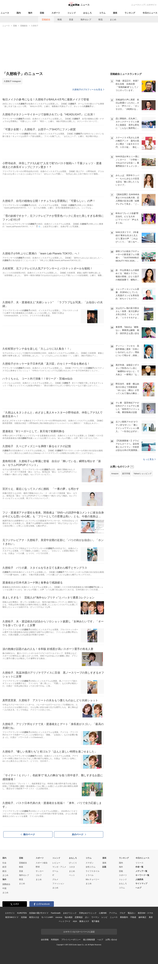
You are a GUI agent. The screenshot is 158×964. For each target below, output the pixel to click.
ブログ (122, 913)
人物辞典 (139, 879)
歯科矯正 (142, 917)
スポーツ (55, 13)
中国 (4, 888)
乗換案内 (124, 917)
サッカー (40, 871)
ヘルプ (138, 888)
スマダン (90, 863)
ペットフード (64, 921)
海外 (30, 13)
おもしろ (87, 13)
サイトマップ (141, 883)
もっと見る (149, 459)
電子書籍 (95, 921)
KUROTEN (22, 913)
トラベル (90, 875)
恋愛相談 (78, 917)
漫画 (115, 13)
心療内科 (103, 913)
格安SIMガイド (11, 917)
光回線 (24, 917)
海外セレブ (86, 19)
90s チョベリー (92, 879)
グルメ (55, 879)
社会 (4, 863)
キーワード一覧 (142, 875)
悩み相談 (68, 917)
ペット (72, 875)
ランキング (130, 13)
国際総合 (6, 884)
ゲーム (55, 871)
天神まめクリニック (88, 913)
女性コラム (90, 867)
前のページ (28, 834)
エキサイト (152, 5)
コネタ (72, 867)
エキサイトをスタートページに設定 (79, 932)
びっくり (73, 863)
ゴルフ (39, 875)
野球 (38, 867)
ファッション (58, 883)
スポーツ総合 (42, 863)
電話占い (131, 913)
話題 (104, 867)
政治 (4, 871)
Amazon (114, 473)
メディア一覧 (141, 871)
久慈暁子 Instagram (12, 81)
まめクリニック (70, 913)
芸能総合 (46, 19)
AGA (75, 921)
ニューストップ (138, 5)
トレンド (71, 13)
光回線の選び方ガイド (39, 913)
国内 (18, 13)
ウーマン (95, 917)
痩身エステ (84, 921)
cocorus (58, 917)
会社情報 (45, 939)
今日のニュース (150, 13)
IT (53, 875)
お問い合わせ (111, 939)
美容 (151, 917)
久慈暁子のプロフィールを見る (88, 89)
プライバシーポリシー (71, 939)
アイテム (113, 913)
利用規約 (55, 939)
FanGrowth (56, 913)
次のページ (79, 834)
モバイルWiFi (47, 917)
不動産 (133, 917)
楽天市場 (126, 473)
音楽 (71, 19)
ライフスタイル (92, 871)
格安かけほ (34, 917)
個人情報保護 (89, 939)
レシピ (104, 917)
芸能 (42, 13)
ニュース (5, 13)
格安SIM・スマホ (145, 913)
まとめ (113, 19)
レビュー (56, 863)
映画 (60, 19)
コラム (102, 13)
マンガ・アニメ (59, 867)
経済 (4, 867)
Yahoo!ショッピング (142, 473)
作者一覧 (139, 867)
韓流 (100, 19)
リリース (139, 863)
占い (87, 917)
